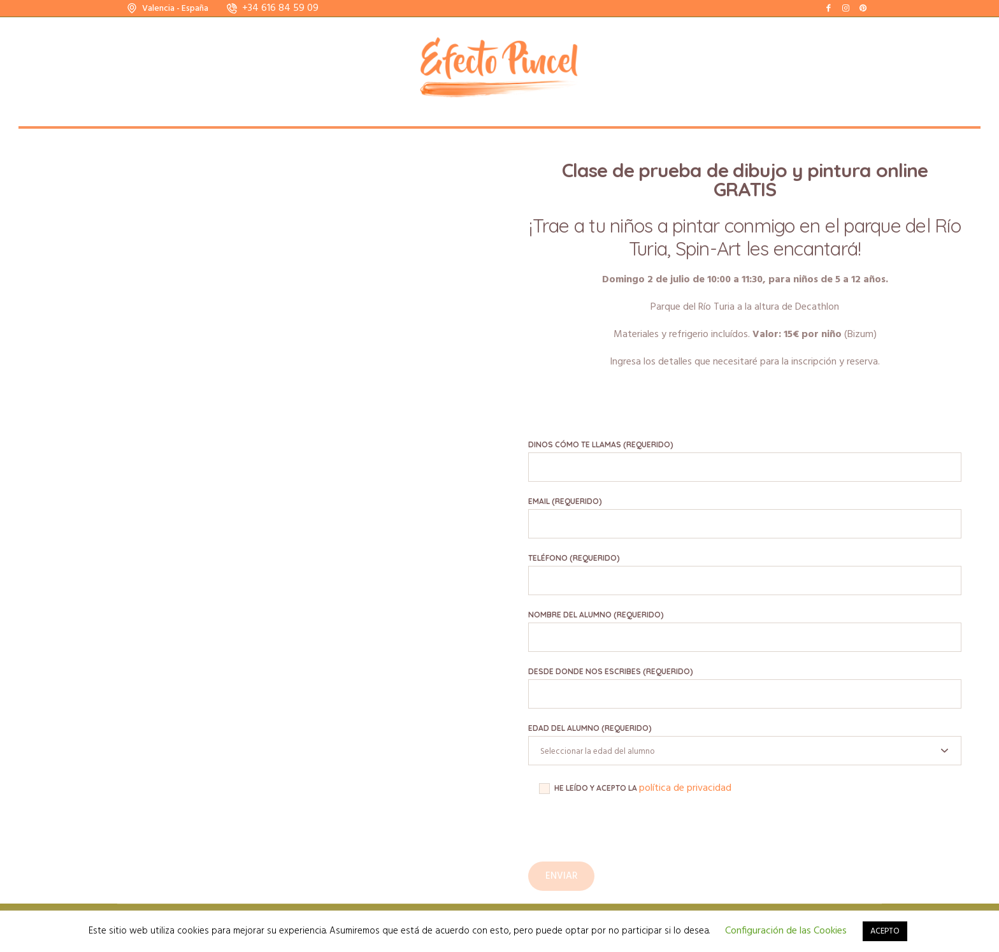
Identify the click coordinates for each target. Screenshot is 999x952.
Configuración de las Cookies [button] (786, 931)
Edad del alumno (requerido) (590, 728)
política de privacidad (685, 788)
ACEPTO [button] (885, 931)
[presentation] (625, 837)
